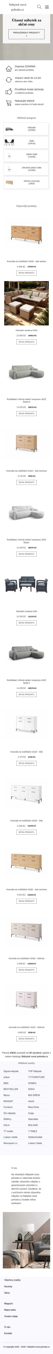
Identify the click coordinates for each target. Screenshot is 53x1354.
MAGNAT (8, 1101)
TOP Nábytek (35, 1071)
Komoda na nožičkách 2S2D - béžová (26, 1027)
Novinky (8, 1286)
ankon (7, 1077)
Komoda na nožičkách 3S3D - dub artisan (26, 261)
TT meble (8, 1131)
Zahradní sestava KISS (26, 330)
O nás (7, 1327)
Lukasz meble (11, 1137)
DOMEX (32, 1083)
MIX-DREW (34, 1095)
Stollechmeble (35, 1137)
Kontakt (8, 1333)
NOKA (31, 1089)
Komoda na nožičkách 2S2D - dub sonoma (26, 471)
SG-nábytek (9, 1113)
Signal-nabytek (11, 1071)
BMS (6, 1083)
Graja (31, 1113)
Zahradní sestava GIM (26, 611)
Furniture (8, 1107)
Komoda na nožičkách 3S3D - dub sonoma (26, 889)
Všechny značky (12, 1280)
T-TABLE (32, 1131)
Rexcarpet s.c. (11, 1143)
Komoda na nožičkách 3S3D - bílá (26, 820)
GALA (7, 1125)
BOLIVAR (33, 1125)
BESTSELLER (11, 1089)
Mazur (7, 1095)
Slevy (7, 1293)
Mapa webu (10, 1310)
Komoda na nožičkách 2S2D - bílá (26, 752)
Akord (31, 1101)
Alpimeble (33, 1119)
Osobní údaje (11, 1316)
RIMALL (8, 1119)
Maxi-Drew (33, 1107)
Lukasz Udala (35, 1143)
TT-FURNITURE (36, 1077)
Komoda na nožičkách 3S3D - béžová (26, 958)
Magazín (8, 1303)
